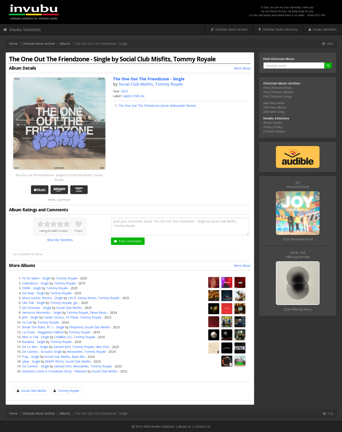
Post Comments (128, 241)
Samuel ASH (61, 347)
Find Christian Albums (278, 92)
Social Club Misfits (136, 84)
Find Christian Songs (277, 96)
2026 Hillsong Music (298, 309)
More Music (242, 68)
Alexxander (74, 351)
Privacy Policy (272, 127)
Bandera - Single (33, 342)
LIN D (72, 298)
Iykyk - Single (31, 361)
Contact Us (202, 426)
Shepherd (76, 327)
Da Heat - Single (33, 293)
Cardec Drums (54, 317)
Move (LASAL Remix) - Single (42, 298)
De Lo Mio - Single (35, 347)
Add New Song (273, 112)
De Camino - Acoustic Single (42, 351)
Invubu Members (323, 29)
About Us (184, 426)
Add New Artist (273, 103)
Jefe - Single (30, 317)
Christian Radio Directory (278, 29)
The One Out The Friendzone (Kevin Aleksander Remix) (157, 105)
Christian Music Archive (229, 29)
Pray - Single (30, 357)
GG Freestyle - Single (36, 308)
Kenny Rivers (87, 298)
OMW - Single (31, 288)
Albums (65, 43)
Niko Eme (102, 347)
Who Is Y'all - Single (35, 337)
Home (13, 43)
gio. (75, 303)
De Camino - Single (35, 366)
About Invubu (272, 122)
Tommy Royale (169, 84)
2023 (124, 91)
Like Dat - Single (33, 303)
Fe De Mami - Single (36, 278)
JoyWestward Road (297, 184)
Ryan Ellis (78, 357)
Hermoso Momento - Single (42, 312)
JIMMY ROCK (54, 361)
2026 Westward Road (297, 239)
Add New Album (274, 107)
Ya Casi (27, 322)
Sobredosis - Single (35, 283)
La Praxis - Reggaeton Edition (43, 332)
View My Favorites (60, 240)
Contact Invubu (274, 131)
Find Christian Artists (277, 88)
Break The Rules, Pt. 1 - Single (43, 327)
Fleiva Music (98, 312)
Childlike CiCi (63, 337)
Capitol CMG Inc (133, 96)
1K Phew (72, 317)
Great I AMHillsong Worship (298, 254)
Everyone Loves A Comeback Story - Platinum (54, 371)
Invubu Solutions (22, 29)
